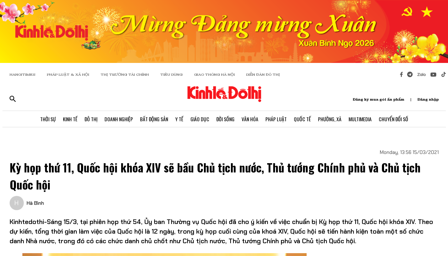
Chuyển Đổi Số (393, 119)
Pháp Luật (276, 119)
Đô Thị (91, 119)
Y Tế (179, 119)
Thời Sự (48, 119)
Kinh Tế (70, 119)
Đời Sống (225, 119)
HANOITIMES (23, 74)
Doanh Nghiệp (118, 119)
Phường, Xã (329, 119)
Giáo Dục (199, 119)
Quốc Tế (302, 119)
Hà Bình (35, 203)
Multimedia (360, 119)
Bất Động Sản (154, 119)
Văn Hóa (250, 119)
